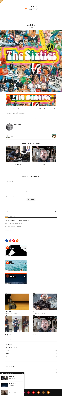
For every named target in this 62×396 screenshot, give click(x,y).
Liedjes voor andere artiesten (31, 363)
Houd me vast (18, 164)
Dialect (31, 353)
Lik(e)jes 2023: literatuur (10, 226)
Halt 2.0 (43, 164)
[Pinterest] (28, 392)
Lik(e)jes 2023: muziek (9, 223)
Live (31, 369)
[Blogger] (48, 392)
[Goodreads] (43, 392)
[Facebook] (7, 240)
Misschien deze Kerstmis (38, 311)
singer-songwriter (22, 113)
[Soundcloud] (17, 240)
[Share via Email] (37, 119)
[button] (8, 158)
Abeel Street (31, 344)
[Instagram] (10, 240)
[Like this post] (35, 119)
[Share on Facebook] (36, 119)
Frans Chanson (31, 360)
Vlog (31, 372)
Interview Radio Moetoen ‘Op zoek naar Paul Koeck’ (16, 220)
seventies (15, 113)
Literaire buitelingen (31, 366)
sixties (30, 113)
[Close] (2, 2)
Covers (31, 350)
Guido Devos (17, 124)
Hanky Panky (8, 334)
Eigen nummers (31, 357)
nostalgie (9, 113)
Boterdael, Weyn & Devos (31, 347)
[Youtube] (14, 240)
